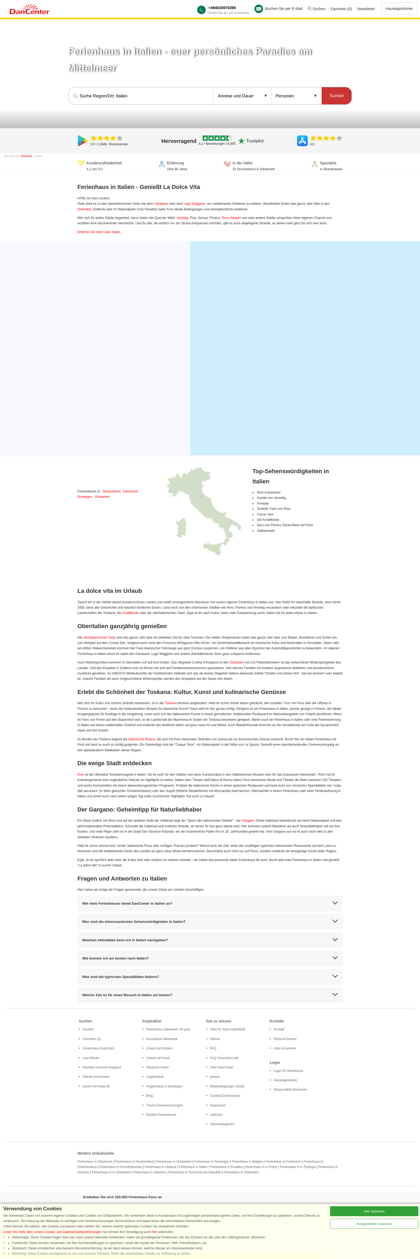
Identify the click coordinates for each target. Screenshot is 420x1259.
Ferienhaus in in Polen (261, 1167)
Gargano (248, 820)
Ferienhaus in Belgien (247, 1161)
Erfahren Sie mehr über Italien (98, 232)
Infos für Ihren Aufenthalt (227, 1029)
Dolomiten (84, 209)
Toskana (171, 703)
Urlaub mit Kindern (159, 1048)
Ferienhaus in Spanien (149, 1172)
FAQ (213, 1048)
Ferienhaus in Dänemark (94, 1161)
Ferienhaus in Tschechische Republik (194, 1172)
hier (154, 1232)
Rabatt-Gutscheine (95, 1077)
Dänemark (130, 491)
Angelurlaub (154, 1077)
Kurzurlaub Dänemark (162, 1039)
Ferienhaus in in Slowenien (111, 1172)
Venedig (182, 218)
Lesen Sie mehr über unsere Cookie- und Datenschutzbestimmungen (52, 1232)
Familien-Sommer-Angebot (101, 1067)
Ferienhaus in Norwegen (211, 1161)
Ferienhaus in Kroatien (226, 1167)
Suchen (316, 9)
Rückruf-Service (284, 1039)
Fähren (215, 1039)
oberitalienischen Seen (99, 637)
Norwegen (84, 497)
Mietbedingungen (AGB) (227, 1086)
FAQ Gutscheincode (224, 1058)
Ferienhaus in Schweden (174, 1161)
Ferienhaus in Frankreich (283, 1161)
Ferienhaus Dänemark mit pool (168, 1029)
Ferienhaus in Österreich (241, 1172)
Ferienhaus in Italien (193, 1167)
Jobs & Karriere (284, 1048)
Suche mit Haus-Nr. (96, 1086)
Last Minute (90, 1058)
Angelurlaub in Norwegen (164, 1086)
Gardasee (161, 204)
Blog (149, 1096)
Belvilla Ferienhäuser (161, 1115)
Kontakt (278, 1029)
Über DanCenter (221, 1067)
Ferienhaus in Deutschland (134, 1161)
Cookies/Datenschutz (225, 1096)
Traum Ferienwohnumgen (164, 1105)
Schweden (102, 497)
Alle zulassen (374, 1211)
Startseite (26, 156)
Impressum (218, 1105)
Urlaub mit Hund (158, 1058)
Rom (225, 218)
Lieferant (216, 1115)
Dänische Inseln (157, 1067)
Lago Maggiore (194, 204)
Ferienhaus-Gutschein (98, 1048)
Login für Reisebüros (288, 1071)
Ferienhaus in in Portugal (298, 1167)
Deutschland (111, 491)
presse (215, 1077)
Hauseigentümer (399, 8)
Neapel (236, 218)
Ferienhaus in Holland (160, 1167)
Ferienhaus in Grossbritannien (120, 1167)
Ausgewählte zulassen (374, 1224)
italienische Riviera (141, 739)
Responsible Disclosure (290, 1089)
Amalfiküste (130, 613)
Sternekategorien (222, 1124)
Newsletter (366, 9)
